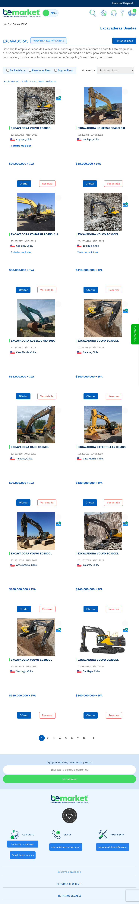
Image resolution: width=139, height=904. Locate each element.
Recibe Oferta (17, 70)
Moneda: (117, 3)
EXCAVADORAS (20, 24)
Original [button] (123, 3)
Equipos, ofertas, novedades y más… (69, 767)
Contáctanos (135, 334)
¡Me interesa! (69, 779)
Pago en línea (65, 70)
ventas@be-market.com (65, 847)
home (6, 24)
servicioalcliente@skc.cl (112, 847)
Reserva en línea (41, 70)
